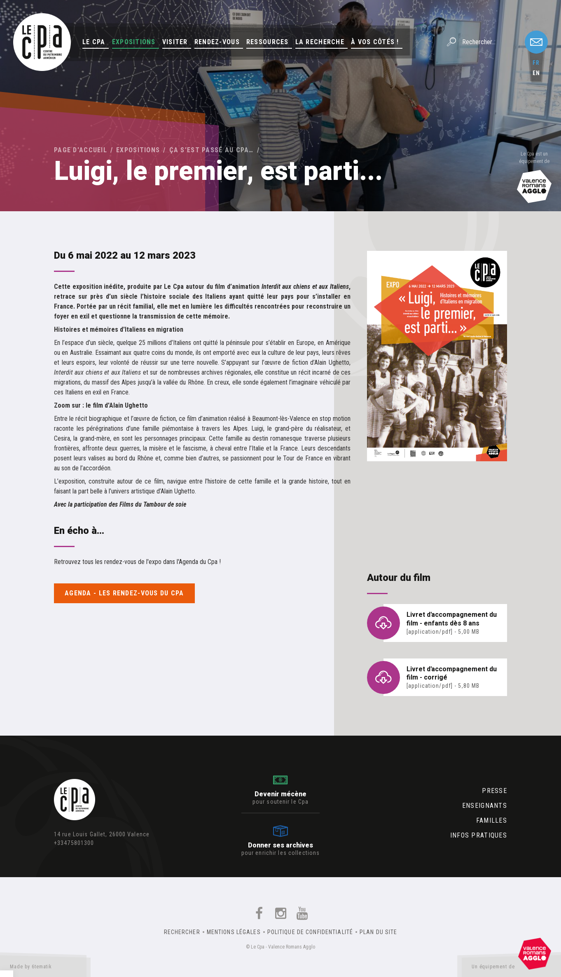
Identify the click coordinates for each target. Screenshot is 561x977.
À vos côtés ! (375, 42)
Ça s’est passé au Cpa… (211, 150)
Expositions (134, 42)
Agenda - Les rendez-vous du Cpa (124, 593)
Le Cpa (93, 42)
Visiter (175, 42)
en (536, 73)
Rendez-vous (217, 42)
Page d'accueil (80, 150)
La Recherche (319, 42)
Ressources (267, 42)
